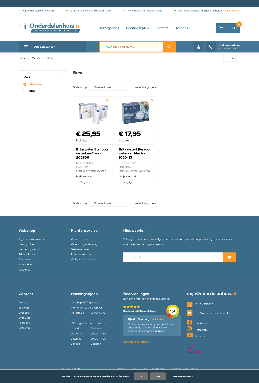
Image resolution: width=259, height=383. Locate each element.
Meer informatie (231, 10)
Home (22, 58)
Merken (36, 58)
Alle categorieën (44, 47)
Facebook (24, 322)
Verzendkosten (79, 239)
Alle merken (33, 84)
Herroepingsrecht (29, 249)
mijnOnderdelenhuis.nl (50, 28)
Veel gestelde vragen (83, 259)
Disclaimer (25, 259)
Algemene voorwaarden (32, 239)
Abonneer (229, 257)
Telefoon (24, 307)
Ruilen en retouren (81, 254)
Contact (161, 28)
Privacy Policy (27, 254)
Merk (27, 77)
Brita (29, 90)
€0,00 (234, 26)
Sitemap (120, 369)
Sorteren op (80, 87)
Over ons (181, 28)
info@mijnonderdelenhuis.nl (211, 313)
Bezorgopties (109, 28)
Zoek (169, 46)
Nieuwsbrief (26, 264)
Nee (158, 376)
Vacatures (24, 269)
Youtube (196, 335)
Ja (141, 376)
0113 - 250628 (223, 47)
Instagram (24, 328)
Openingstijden (137, 28)
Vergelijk (83, 182)
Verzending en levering (84, 244)
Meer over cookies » (183, 376)
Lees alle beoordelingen (136, 341)
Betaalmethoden (80, 249)
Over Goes (24, 317)
